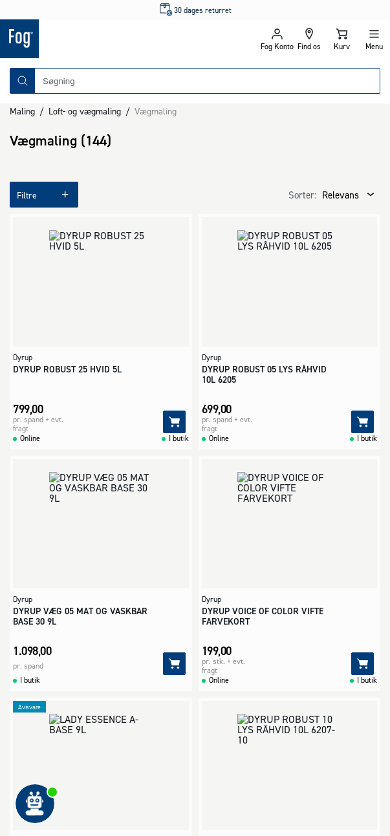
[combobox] (207, 81)
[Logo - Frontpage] (97, 38)
